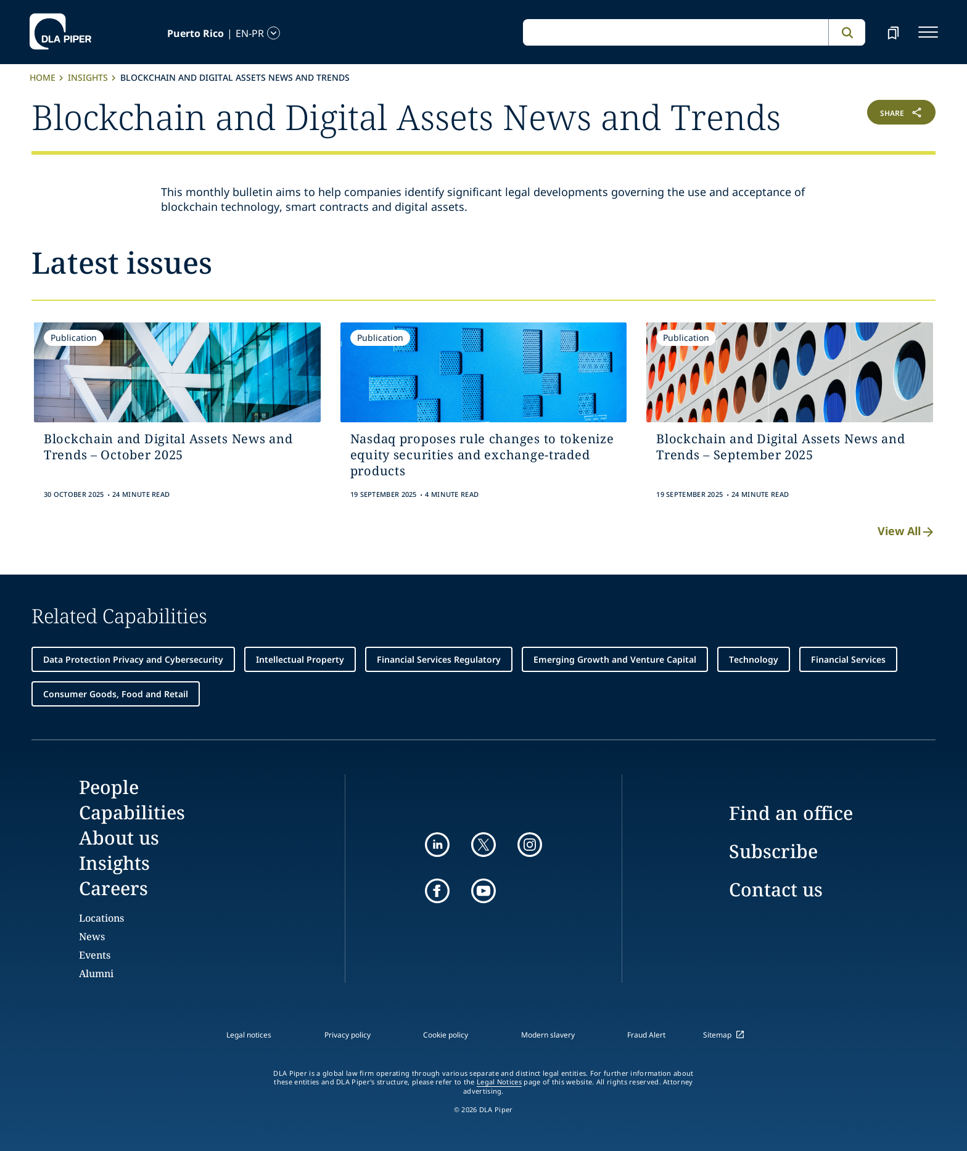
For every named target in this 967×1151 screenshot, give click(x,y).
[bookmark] (893, 32)
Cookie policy (445, 1035)
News (92, 936)
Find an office (791, 812)
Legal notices (248, 1035)
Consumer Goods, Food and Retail (115, 694)
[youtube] (483, 891)
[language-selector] (188, 33)
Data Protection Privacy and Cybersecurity (133, 659)
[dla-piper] (60, 32)
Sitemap (717, 1035)
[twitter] (483, 844)
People (109, 787)
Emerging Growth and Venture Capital (614, 659)
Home (43, 77)
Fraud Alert (646, 1035)
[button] (860, 115)
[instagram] (529, 844)
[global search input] (675, 33)
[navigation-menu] (928, 32)
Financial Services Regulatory (439, 659)
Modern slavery (548, 1035)
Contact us (776, 889)
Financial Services (848, 659)
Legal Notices (499, 1082)
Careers (113, 888)
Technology (753, 659)
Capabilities (132, 812)
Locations (101, 918)
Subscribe (773, 851)
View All (907, 531)
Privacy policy (347, 1035)
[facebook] (437, 891)
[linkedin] (437, 844)
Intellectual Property (300, 659)
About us (119, 837)
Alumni (96, 973)
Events (94, 955)
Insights (88, 77)
